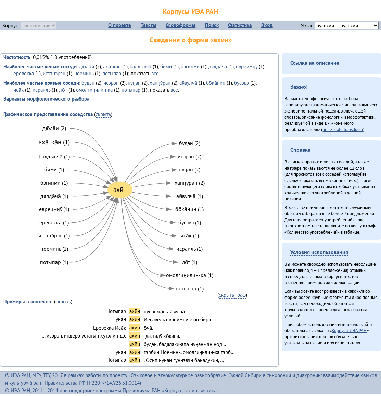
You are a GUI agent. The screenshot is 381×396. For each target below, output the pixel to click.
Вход (267, 25)
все (155, 73)
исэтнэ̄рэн (54, 73)
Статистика (240, 25)
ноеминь (83, 73)
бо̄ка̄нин (215, 83)
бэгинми (190, 66)
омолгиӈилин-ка (94, 90)
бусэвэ (241, 83)
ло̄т (63, 90)
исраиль (41, 90)
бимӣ (166, 66)
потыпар (111, 73)
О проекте (119, 25)
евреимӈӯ (246, 66)
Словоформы (180, 25)
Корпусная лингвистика (190, 390)
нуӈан (134, 83)
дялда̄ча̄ (217, 66)
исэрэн (111, 83)
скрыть (103, 114)
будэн (87, 83)
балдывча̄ (140, 66)
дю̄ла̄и (86, 66)
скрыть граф (232, 295)
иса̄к (18, 90)
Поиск (212, 25)
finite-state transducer (342, 129)
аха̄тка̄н (112, 66)
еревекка (23, 73)
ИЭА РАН (20, 375)
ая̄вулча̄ (188, 83)
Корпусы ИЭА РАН (190, 11)
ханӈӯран (160, 83)
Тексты (148, 25)
